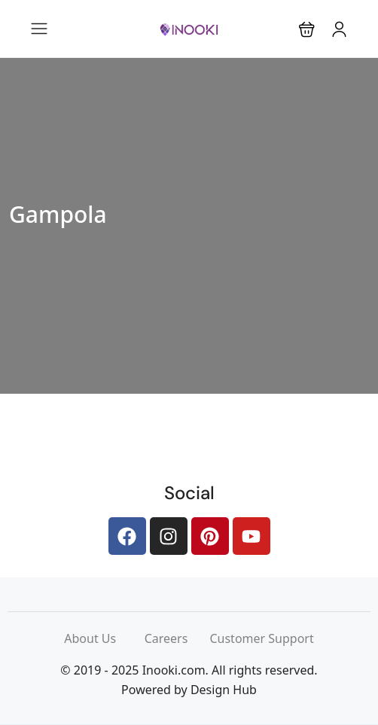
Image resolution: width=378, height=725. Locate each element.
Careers (177, 638)
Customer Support (261, 638)
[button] (307, 29)
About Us (104, 638)
